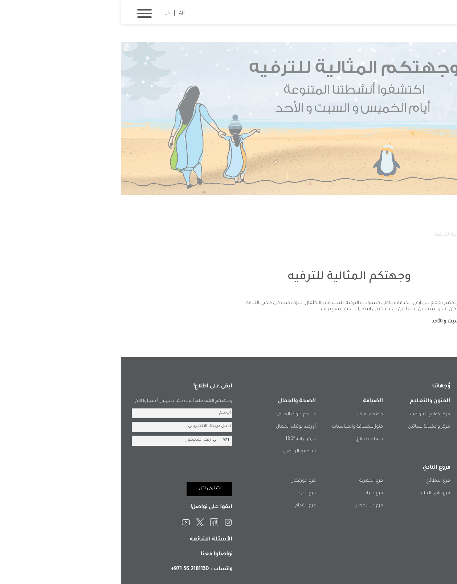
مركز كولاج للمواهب (309, 414)
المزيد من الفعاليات (407, 335)
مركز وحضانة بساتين (308, 426)
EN (47, 13)
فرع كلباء (253, 493)
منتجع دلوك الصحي (175, 414)
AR (61, 13)
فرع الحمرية (250, 481)
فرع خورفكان (182, 481)
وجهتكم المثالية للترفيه (339, 235)
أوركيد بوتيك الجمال (175, 426)
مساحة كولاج (248, 439)
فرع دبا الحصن (247, 505)
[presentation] (56, 468)
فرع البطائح (317, 481)
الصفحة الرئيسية (417, 235)
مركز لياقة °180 (179, 439)
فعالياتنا (381, 235)
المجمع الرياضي (178, 451)
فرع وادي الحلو (314, 493)
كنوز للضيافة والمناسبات (236, 426)
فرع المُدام (184, 505)
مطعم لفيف (249, 414)
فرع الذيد (186, 493)
